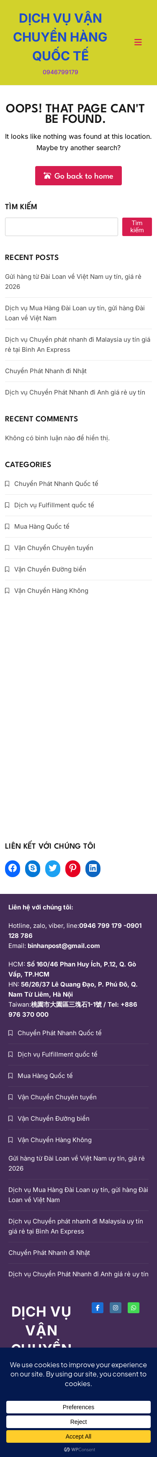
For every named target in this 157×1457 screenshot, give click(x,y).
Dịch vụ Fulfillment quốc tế (54, 505)
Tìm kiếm (21, 207)
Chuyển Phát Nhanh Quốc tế (56, 484)
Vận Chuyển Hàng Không (51, 591)
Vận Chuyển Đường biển (50, 569)
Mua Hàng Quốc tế (41, 526)
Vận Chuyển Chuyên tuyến (53, 548)
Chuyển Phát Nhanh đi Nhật (46, 371)
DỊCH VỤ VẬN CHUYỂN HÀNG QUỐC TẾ (60, 36)
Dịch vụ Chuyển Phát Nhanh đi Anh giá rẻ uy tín (75, 392)
